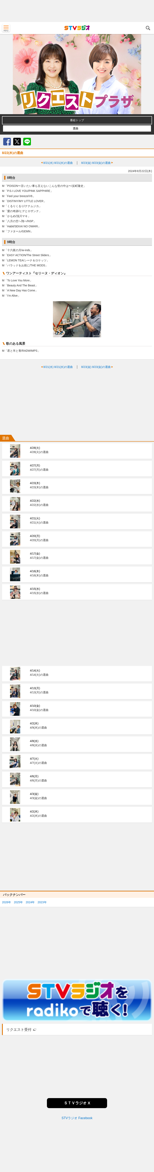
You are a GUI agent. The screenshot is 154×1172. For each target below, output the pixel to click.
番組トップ (77, 120)
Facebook (7, 141)
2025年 (18, 902)
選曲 (75, 128)
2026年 (6, 902)
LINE (27, 141)
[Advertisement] (77, 11)
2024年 (30, 902)
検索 (148, 28)
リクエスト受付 (18, 1030)
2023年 (42, 902)
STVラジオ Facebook (77, 1118)
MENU (6, 28)
